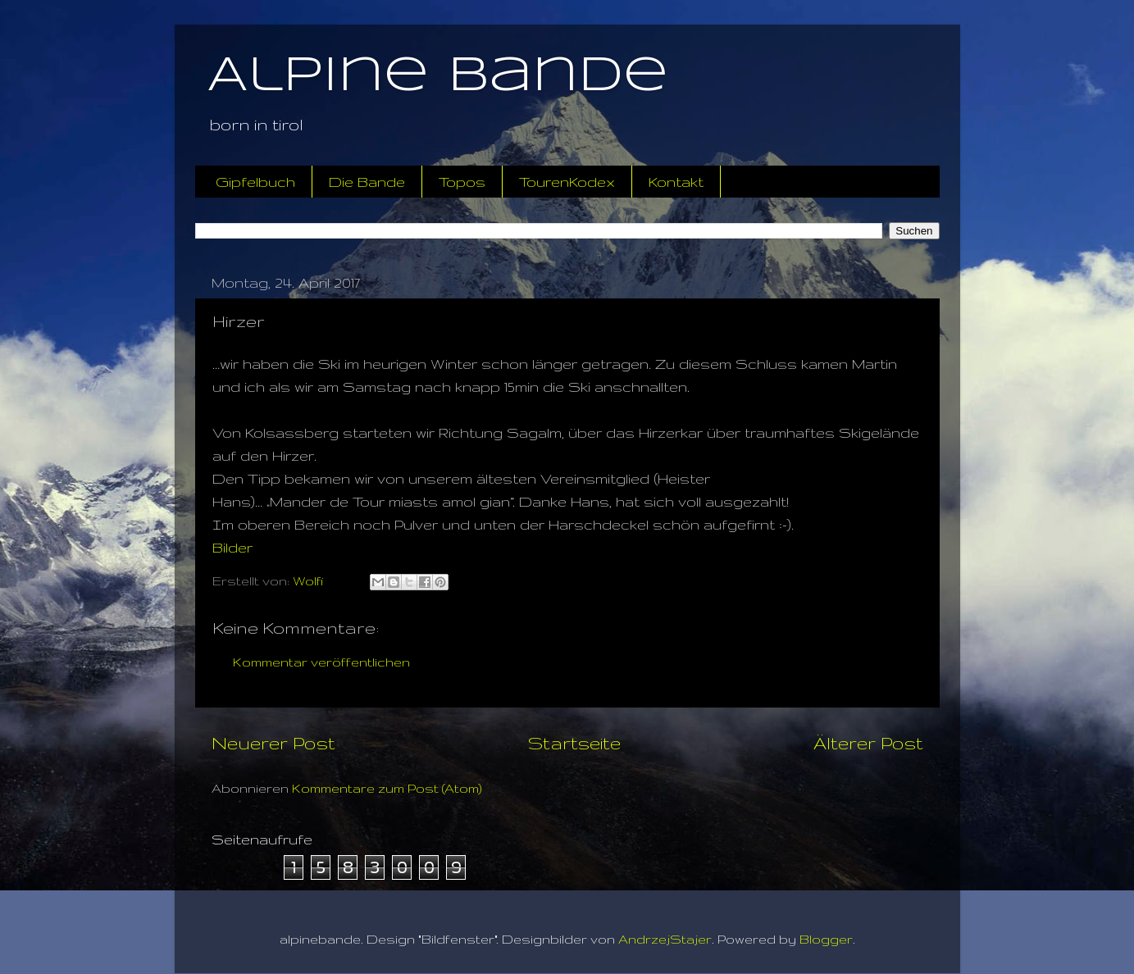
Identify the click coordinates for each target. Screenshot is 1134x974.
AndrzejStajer (665, 939)
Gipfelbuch (255, 181)
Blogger (826, 939)
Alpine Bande (437, 76)
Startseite (574, 743)
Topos (462, 181)
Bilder (232, 547)
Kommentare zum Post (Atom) (387, 788)
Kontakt (676, 181)
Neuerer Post (273, 743)
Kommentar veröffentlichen (321, 662)
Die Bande (367, 181)
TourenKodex (567, 181)
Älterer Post (868, 743)
